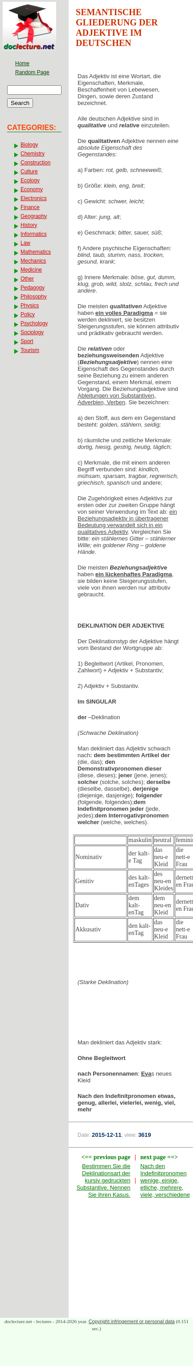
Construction (35, 162)
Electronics (34, 198)
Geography (34, 216)
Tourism (30, 350)
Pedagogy (33, 288)
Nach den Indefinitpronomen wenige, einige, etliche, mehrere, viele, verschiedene (165, 1180)
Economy (32, 189)
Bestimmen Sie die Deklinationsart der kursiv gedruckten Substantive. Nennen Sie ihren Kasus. (104, 1180)
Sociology (32, 332)
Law (25, 243)
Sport (27, 341)
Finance (30, 207)
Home (22, 63)
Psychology (34, 323)
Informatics (34, 234)
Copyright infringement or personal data (132, 1321)
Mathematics (36, 252)
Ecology (30, 180)
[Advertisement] (131, 1014)
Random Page (32, 72)
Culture (29, 171)
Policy (28, 314)
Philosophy (34, 296)
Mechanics (33, 261)
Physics (30, 305)
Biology (29, 145)
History (29, 225)
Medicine (31, 270)
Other (27, 279)
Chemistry (33, 154)
